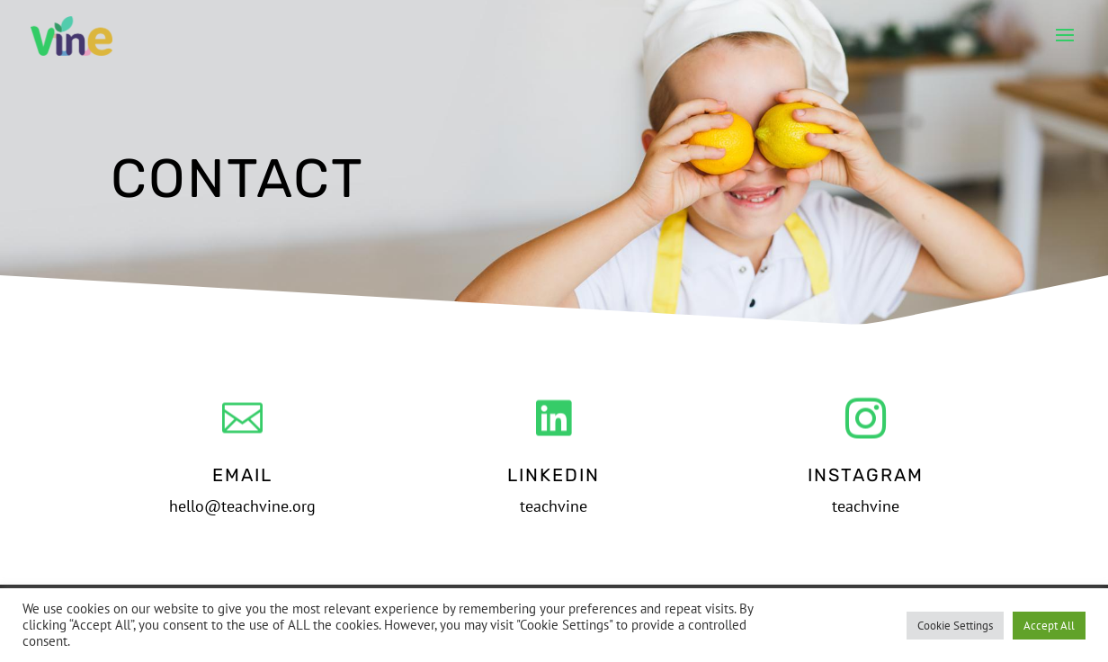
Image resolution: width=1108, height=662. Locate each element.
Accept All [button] (1049, 625)
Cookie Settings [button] (955, 625)
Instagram (866, 475)
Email (242, 475)
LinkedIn (553, 475)
